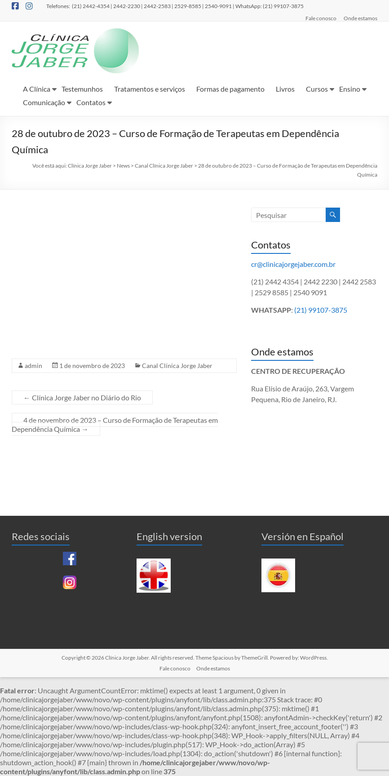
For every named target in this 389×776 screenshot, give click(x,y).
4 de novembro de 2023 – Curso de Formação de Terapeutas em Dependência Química (115, 424)
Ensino (349, 88)
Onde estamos (360, 18)
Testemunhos (82, 88)
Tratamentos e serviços (149, 88)
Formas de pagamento (230, 88)
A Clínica (36, 88)
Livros (285, 88)
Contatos (91, 102)
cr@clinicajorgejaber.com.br (293, 264)
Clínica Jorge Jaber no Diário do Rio (82, 397)
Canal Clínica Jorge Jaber (177, 365)
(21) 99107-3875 (320, 310)
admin (33, 365)
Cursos (317, 88)
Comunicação (44, 102)
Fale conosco (320, 18)
